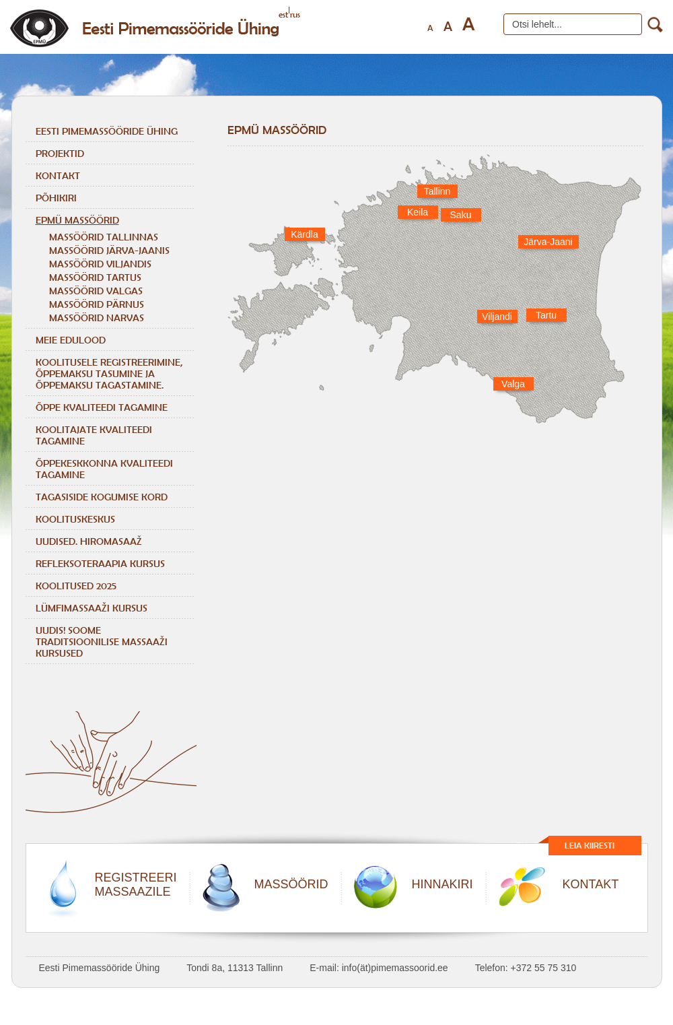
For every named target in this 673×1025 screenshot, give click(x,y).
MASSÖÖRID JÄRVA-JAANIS (109, 250)
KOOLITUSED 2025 (76, 585)
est (283, 14)
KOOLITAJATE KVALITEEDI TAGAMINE (94, 435)
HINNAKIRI (442, 884)
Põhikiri (56, 197)
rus (295, 14)
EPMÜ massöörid (77, 220)
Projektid (60, 153)
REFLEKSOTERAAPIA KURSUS (100, 563)
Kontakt (58, 175)
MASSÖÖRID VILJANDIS (100, 263)
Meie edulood (71, 339)
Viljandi (497, 316)
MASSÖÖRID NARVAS (96, 317)
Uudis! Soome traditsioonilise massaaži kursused (102, 641)
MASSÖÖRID (291, 884)
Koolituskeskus (75, 519)
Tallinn (437, 191)
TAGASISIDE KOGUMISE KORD (102, 496)
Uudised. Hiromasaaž (89, 541)
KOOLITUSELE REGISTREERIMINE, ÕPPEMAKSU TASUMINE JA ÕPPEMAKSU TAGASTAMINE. (109, 373)
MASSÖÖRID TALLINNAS (103, 236)
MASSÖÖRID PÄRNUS (96, 304)
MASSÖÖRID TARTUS (95, 277)
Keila (417, 212)
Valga (513, 383)
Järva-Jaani (548, 241)
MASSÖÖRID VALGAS (96, 290)
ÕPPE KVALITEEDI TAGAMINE (102, 407)
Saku (461, 214)
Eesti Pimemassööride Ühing (107, 131)
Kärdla (304, 234)
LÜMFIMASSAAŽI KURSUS (91, 608)
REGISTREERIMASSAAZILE (136, 884)
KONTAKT (591, 884)
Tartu (546, 315)
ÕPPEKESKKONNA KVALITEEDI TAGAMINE (104, 468)
